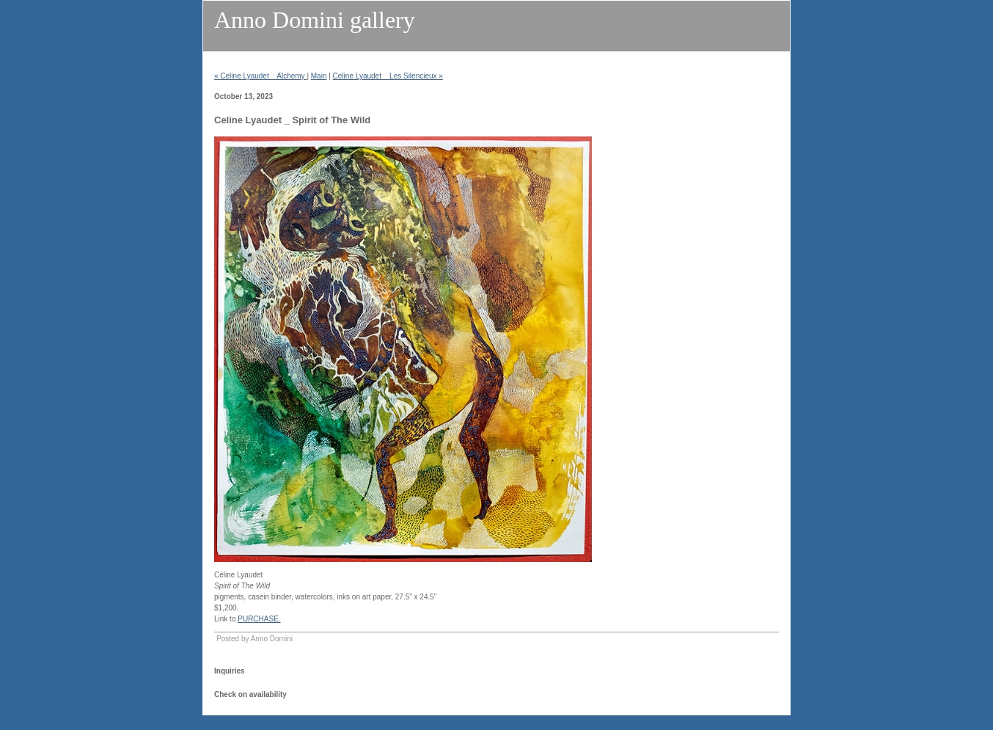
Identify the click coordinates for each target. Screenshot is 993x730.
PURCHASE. (259, 619)
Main (319, 76)
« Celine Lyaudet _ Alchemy (260, 76)
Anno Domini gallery (314, 20)
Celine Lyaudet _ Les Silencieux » (388, 76)
